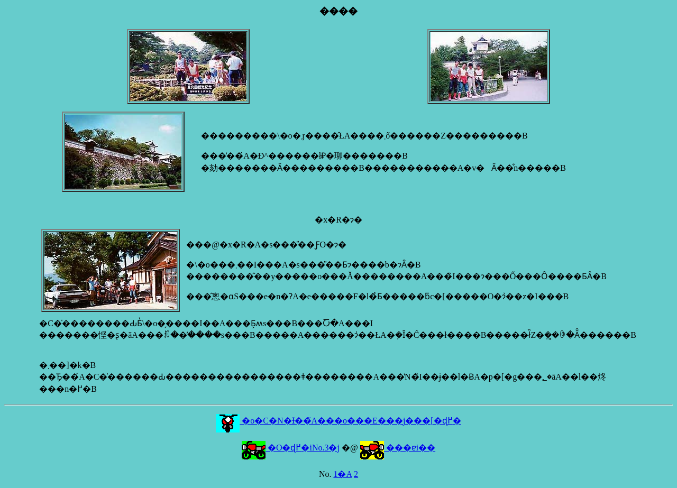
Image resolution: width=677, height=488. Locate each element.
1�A (342, 473)
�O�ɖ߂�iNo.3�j (291, 447)
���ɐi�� (397, 447)
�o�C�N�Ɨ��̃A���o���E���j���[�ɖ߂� (338, 420)
